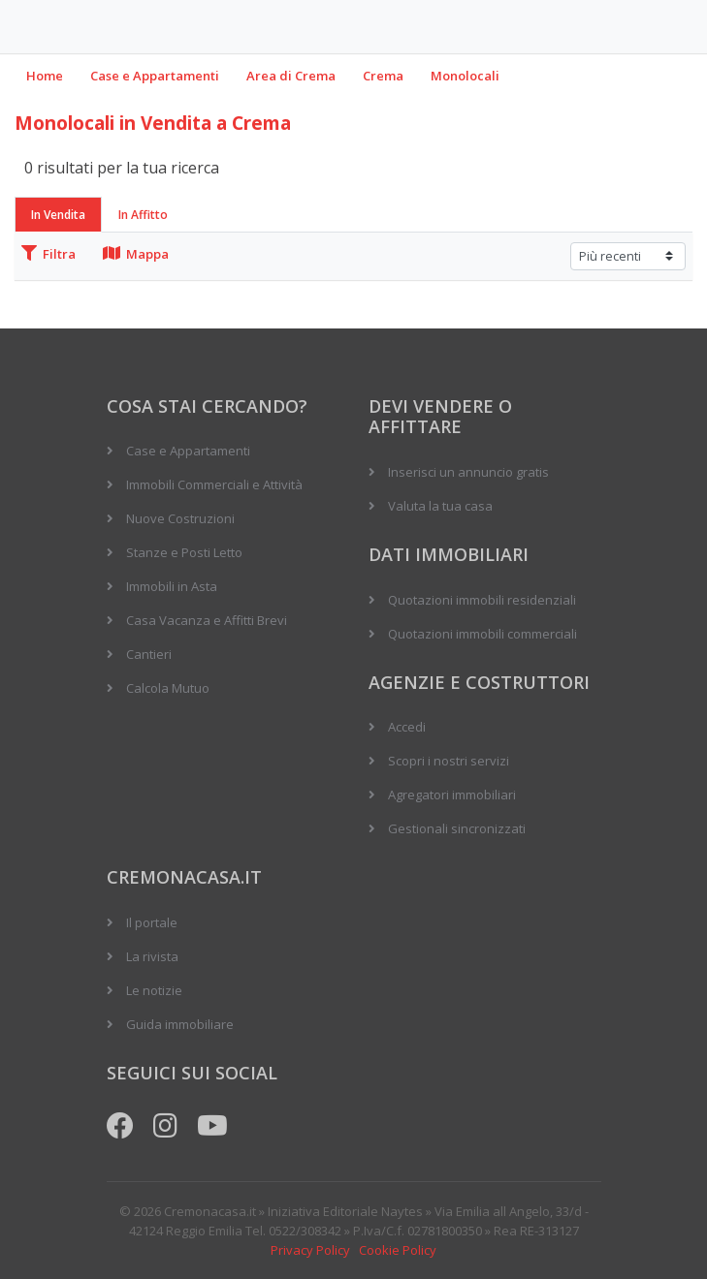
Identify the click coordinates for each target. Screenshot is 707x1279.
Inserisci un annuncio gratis (468, 472)
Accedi (407, 726)
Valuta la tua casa (440, 506)
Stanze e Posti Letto (184, 552)
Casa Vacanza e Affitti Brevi (206, 620)
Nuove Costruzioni (180, 518)
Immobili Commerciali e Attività (214, 484)
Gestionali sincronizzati (457, 828)
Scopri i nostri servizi (448, 760)
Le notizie (154, 990)
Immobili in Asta (171, 586)
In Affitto (143, 214)
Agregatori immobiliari (452, 794)
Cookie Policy (397, 1250)
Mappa (136, 254)
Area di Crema (291, 75)
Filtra (48, 254)
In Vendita (58, 214)
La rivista (152, 956)
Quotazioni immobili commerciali (482, 633)
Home (44, 75)
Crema (383, 75)
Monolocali (465, 75)
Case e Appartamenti (154, 75)
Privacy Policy (310, 1250)
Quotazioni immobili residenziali (482, 599)
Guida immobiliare (180, 1024)
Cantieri (149, 654)
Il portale (151, 922)
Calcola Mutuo (167, 688)
